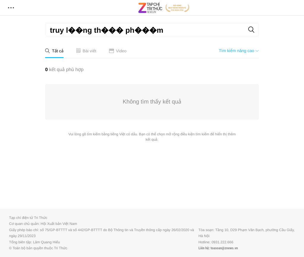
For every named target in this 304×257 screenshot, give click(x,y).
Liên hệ (203, 248)
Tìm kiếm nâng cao (239, 50)
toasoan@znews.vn (224, 248)
